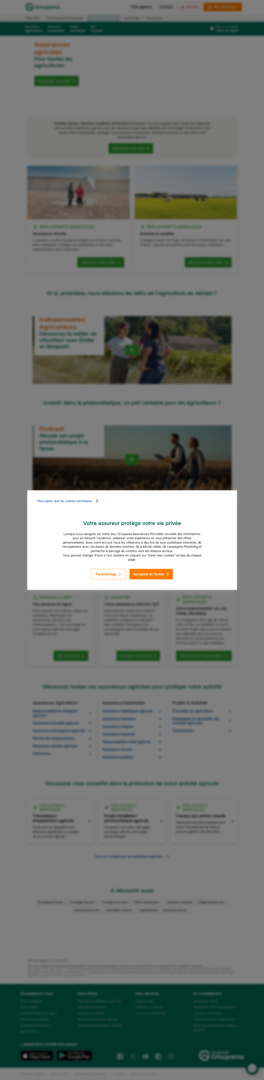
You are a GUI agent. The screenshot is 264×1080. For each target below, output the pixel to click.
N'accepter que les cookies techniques (68, 501)
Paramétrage (108, 574)
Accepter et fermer (151, 574)
